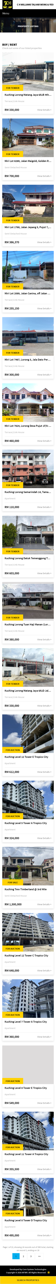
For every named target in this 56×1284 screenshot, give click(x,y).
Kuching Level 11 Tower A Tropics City (26, 1154)
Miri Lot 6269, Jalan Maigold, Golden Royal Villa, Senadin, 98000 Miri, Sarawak (28, 161)
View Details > (44, 109)
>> (39, 1256)
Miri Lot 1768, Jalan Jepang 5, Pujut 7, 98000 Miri (28, 227)
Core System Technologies (34, 1269)
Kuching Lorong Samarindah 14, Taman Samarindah (28, 492)
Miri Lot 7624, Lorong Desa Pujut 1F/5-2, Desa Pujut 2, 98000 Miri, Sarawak (28, 425)
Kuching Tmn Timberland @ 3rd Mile (26, 889)
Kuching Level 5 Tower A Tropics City (26, 823)
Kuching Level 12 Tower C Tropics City (26, 955)
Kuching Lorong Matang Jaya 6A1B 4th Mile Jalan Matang (28, 94)
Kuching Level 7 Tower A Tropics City (26, 1021)
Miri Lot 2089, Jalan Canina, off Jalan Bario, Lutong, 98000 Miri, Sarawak (28, 293)
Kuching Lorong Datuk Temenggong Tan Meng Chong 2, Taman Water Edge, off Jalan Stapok (28, 558)
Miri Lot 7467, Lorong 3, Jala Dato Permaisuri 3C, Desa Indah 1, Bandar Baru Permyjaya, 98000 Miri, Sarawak (28, 359)
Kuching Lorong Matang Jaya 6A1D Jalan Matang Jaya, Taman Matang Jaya (28, 690)
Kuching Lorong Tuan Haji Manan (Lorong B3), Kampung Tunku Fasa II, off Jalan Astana (28, 624)
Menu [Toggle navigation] (5, 13)
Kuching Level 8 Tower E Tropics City (26, 1088)
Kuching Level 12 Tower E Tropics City (26, 757)
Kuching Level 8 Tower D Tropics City (26, 1220)
